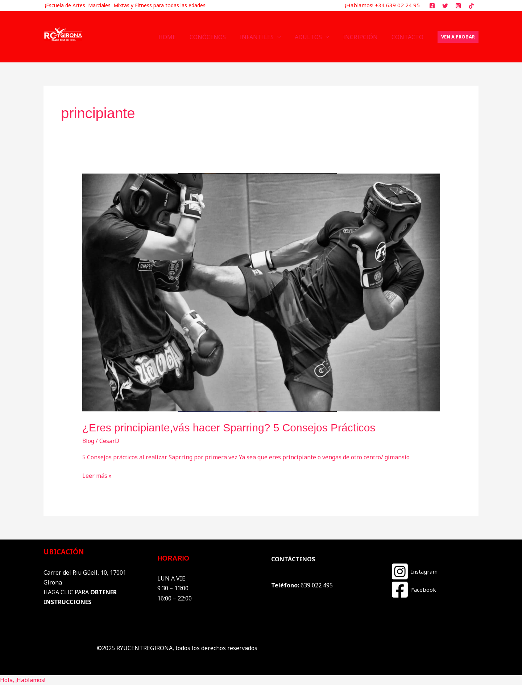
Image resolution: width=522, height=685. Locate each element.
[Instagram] (414, 571)
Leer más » (97, 475)
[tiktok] (472, 6)
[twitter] (446, 6)
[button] (458, 37)
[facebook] (433, 6)
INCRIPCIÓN (363, 37)
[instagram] (459, 6)
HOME (179, 37)
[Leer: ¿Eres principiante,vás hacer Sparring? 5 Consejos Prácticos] (261, 292)
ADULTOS (313, 37)
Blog (88, 441)
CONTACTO (408, 37)
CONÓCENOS (217, 37)
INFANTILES (264, 37)
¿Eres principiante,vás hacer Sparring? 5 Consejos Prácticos (229, 428)
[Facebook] (413, 590)
